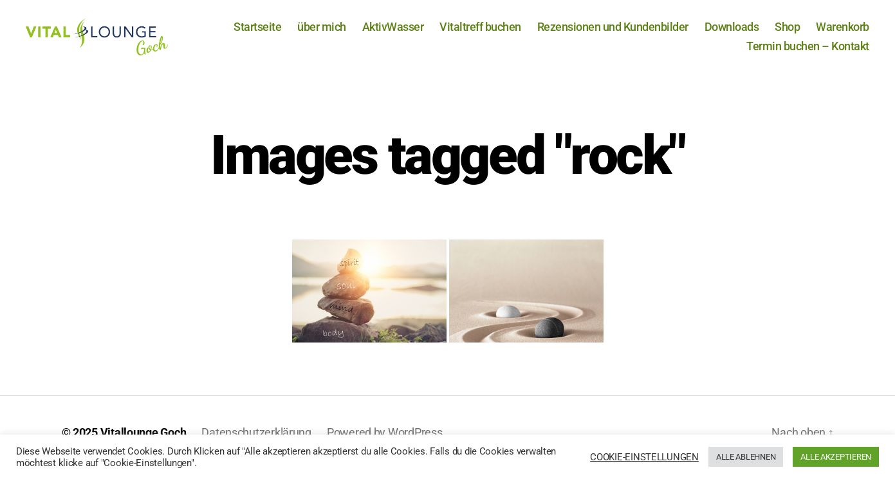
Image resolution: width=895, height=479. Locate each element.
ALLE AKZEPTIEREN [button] (835, 457)
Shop (787, 32)
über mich (321, 32)
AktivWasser (393, 32)
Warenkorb (842, 32)
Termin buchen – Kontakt (807, 51)
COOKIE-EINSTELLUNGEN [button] (644, 457)
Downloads (732, 32)
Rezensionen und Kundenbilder (612, 32)
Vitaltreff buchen (480, 32)
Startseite (257, 32)
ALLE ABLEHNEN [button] (746, 457)
